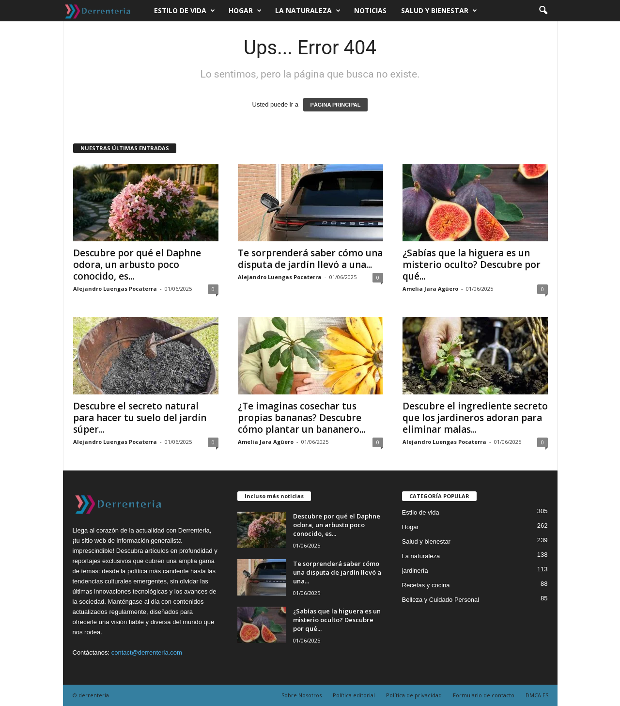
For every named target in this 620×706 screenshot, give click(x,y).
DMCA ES (537, 695)
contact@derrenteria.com (146, 652)
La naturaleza (308, 10)
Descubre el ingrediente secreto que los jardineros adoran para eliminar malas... (475, 418)
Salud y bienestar (439, 10)
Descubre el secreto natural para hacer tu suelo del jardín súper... (139, 418)
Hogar (245, 10)
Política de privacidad (414, 695)
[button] (543, 10)
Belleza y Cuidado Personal (441, 599)
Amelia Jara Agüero (430, 288)
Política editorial (354, 695)
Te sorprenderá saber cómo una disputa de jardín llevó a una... (310, 259)
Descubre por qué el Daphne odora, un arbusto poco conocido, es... (137, 264)
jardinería (415, 570)
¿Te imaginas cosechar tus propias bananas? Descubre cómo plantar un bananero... (301, 418)
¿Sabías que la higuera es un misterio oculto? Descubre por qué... (472, 264)
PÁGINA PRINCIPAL (335, 105)
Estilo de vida (184, 10)
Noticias (370, 10)
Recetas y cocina (426, 585)
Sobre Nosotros (301, 695)
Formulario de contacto (483, 695)
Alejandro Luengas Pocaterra (115, 288)
